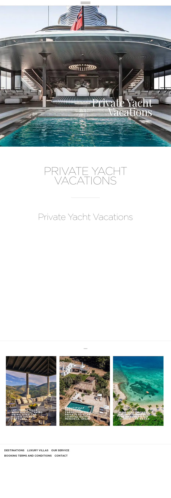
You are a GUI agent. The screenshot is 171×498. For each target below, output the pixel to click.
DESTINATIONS (14, 450)
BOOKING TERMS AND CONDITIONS (28, 456)
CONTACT (61, 456)
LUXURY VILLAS (37, 450)
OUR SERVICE (60, 450)
